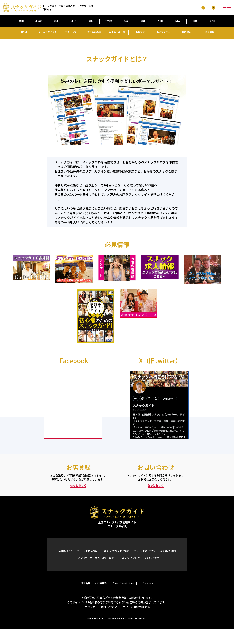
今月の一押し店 (117, 32)
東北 (56, 20)
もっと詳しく (78, 485)
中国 (160, 20)
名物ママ (140, 32)
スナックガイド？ (47, 32)
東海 (125, 20)
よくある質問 (168, 551)
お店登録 (138, 7)
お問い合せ (152, 558)
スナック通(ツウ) (144, 551)
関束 (91, 20)
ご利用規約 (101, 583)
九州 (195, 20)
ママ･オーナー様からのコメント (97, 558)
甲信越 (108, 20)
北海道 (38, 20)
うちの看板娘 (94, 32)
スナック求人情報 (88, 551)
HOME (24, 32)
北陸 (73, 20)
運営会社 (85, 583)
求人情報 (209, 32)
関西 (143, 20)
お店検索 (207, 8)
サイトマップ (146, 583)
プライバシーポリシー (123, 583)
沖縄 (212, 20)
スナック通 (70, 32)
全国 (21, 20)
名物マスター (163, 32)
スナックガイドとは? (116, 551)
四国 (178, 20)
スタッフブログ (130, 558)
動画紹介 (186, 32)
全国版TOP (65, 551)
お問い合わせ (163, 7)
